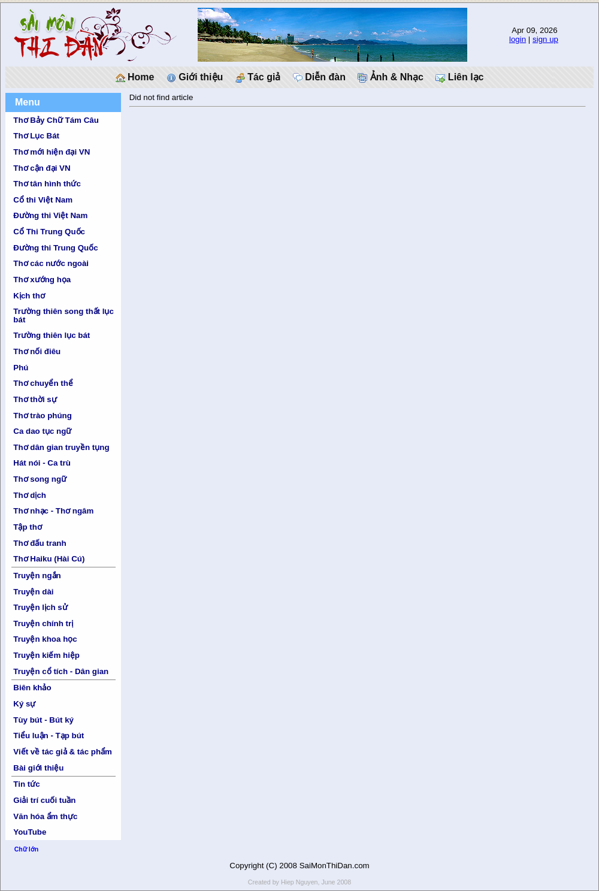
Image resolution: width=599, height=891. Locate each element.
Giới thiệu (195, 77)
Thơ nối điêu (36, 351)
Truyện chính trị (43, 623)
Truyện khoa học (45, 639)
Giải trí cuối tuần (44, 800)
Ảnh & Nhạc (390, 77)
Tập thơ (27, 526)
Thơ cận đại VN (41, 168)
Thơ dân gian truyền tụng (61, 447)
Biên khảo (32, 687)
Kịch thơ (28, 295)
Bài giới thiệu (38, 767)
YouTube (29, 831)
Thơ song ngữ (39, 479)
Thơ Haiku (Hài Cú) (48, 558)
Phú (20, 367)
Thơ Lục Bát (36, 135)
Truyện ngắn (36, 575)
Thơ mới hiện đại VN (51, 151)
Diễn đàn (319, 77)
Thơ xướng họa (42, 279)
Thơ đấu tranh (39, 543)
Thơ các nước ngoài (51, 263)
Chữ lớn (26, 849)
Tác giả (258, 77)
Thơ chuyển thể (43, 383)
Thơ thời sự (34, 399)
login (517, 39)
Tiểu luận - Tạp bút (48, 735)
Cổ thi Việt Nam (42, 199)
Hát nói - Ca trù (42, 462)
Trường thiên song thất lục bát (63, 315)
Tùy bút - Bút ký (43, 719)
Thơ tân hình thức (47, 183)
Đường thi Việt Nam (50, 215)
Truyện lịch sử (40, 607)
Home (135, 77)
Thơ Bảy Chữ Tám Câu (55, 120)
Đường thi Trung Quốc (55, 247)
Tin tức (26, 784)
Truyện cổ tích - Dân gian (60, 671)
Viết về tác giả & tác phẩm (62, 751)
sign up (545, 39)
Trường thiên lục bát (51, 335)
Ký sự (24, 703)
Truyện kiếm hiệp (46, 655)
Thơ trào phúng (42, 415)
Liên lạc (459, 77)
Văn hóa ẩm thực (45, 816)
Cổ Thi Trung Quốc (49, 231)
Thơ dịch (29, 495)
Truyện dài (33, 591)
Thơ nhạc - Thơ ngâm (53, 510)
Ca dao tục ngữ (42, 431)
